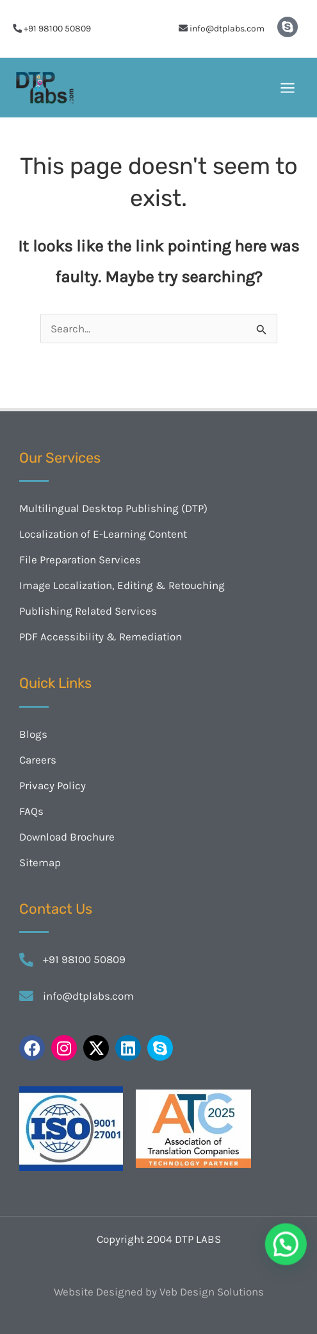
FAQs (31, 811)
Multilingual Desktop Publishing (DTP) (113, 508)
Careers (37, 759)
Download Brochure (67, 836)
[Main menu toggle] (288, 88)
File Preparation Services (80, 559)
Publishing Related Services (88, 610)
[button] (290, 1259)
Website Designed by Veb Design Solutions (159, 1291)
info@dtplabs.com (227, 28)
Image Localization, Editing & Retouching (122, 585)
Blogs (33, 734)
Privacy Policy (52, 785)
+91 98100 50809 (57, 28)
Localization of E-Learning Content (103, 533)
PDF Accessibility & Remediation (100, 636)
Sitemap (40, 862)
